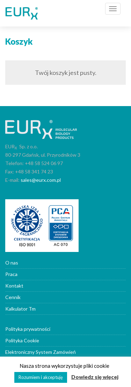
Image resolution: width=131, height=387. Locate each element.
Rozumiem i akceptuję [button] (41, 377)
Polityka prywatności (27, 329)
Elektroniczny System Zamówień (40, 352)
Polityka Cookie (22, 340)
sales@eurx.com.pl (41, 180)
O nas (11, 263)
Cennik (13, 297)
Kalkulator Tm (20, 309)
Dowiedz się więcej (94, 377)
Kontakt (14, 286)
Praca (11, 274)
